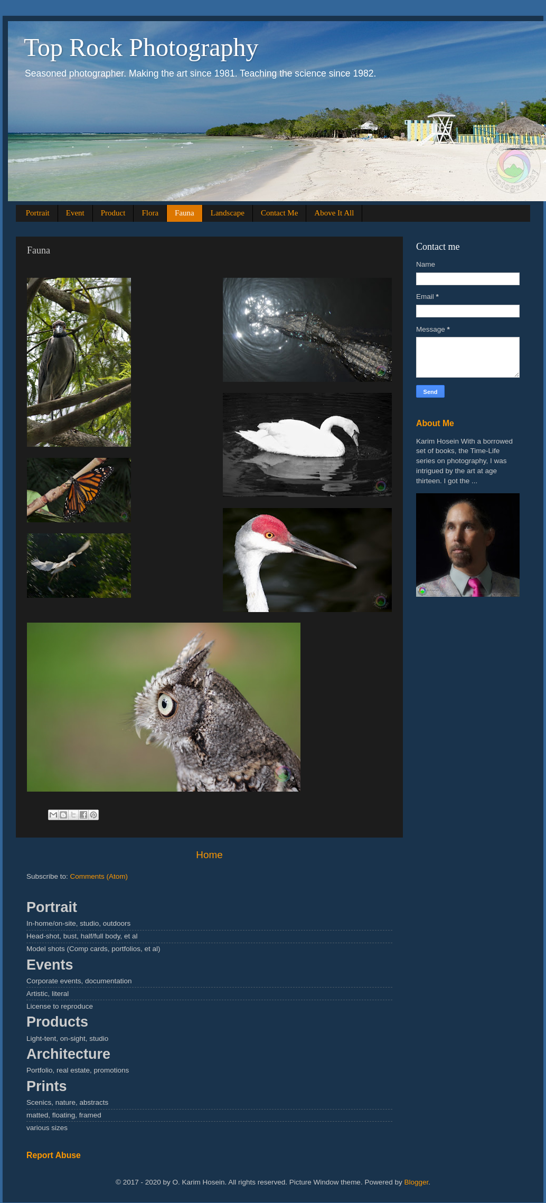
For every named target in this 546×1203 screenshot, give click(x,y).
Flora (150, 213)
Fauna (184, 213)
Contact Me (279, 213)
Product (113, 213)
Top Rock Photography (141, 47)
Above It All (334, 213)
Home (209, 854)
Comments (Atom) (99, 876)
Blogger (416, 1182)
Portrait (38, 213)
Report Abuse (53, 1155)
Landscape (227, 213)
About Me (435, 423)
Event (75, 213)
